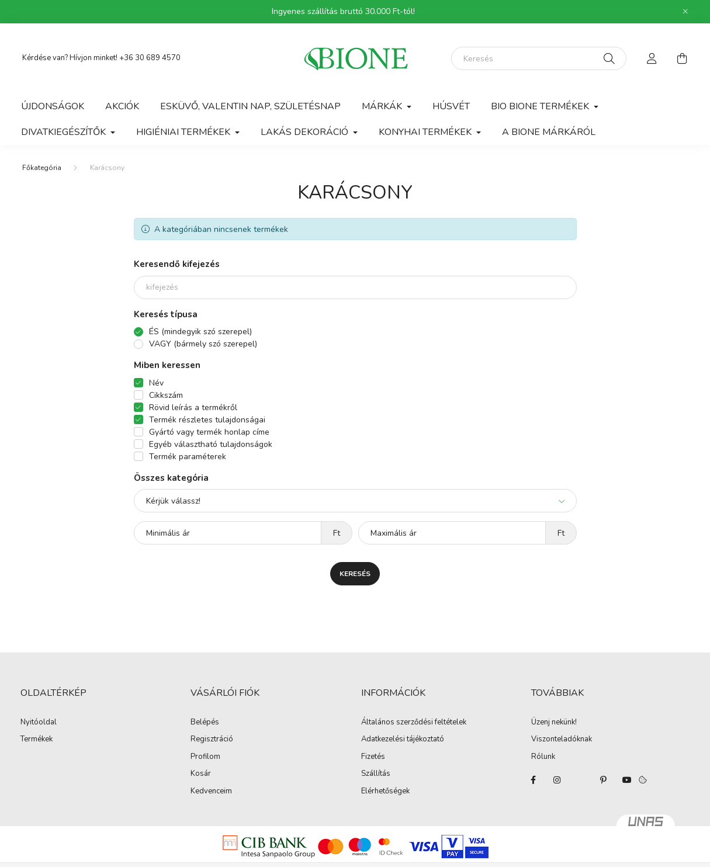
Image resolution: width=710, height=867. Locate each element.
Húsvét (451, 106)
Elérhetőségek (385, 791)
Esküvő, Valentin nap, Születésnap (250, 106)
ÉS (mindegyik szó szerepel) (200, 331)
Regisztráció (212, 739)
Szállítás (375, 774)
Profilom (205, 757)
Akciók (122, 106)
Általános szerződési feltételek (413, 722)
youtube (627, 780)
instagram (557, 780)
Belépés (205, 722)
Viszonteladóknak (561, 739)
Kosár (201, 774)
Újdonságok (52, 106)
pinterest (603, 780)
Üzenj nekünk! (554, 722)
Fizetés (373, 757)
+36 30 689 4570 (150, 58)
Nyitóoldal (38, 722)
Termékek (36, 739)
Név (156, 383)
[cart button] (682, 58)
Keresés (355, 573)
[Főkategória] (41, 167)
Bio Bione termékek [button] (541, 106)
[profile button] (652, 58)
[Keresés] (538, 58)
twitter (580, 780)
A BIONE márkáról (548, 132)
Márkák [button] (383, 106)
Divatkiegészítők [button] (64, 132)
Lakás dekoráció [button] (306, 132)
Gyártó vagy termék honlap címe (209, 432)
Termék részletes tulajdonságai (207, 419)
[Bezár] (685, 11)
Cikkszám (166, 395)
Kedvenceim (211, 791)
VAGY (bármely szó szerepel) (203, 343)
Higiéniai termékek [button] (184, 132)
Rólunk (543, 757)
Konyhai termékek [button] (426, 132)
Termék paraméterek (187, 456)
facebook (533, 780)
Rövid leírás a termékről (193, 407)
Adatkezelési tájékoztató (402, 739)
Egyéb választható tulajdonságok (210, 444)
